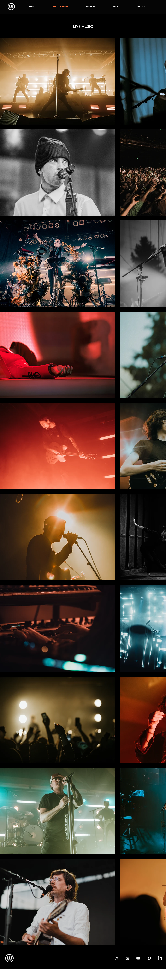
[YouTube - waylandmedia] (138, 958)
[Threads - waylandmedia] (127, 958)
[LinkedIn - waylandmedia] (160, 958)
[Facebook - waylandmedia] (149, 958)
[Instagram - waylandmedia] (116, 958)
